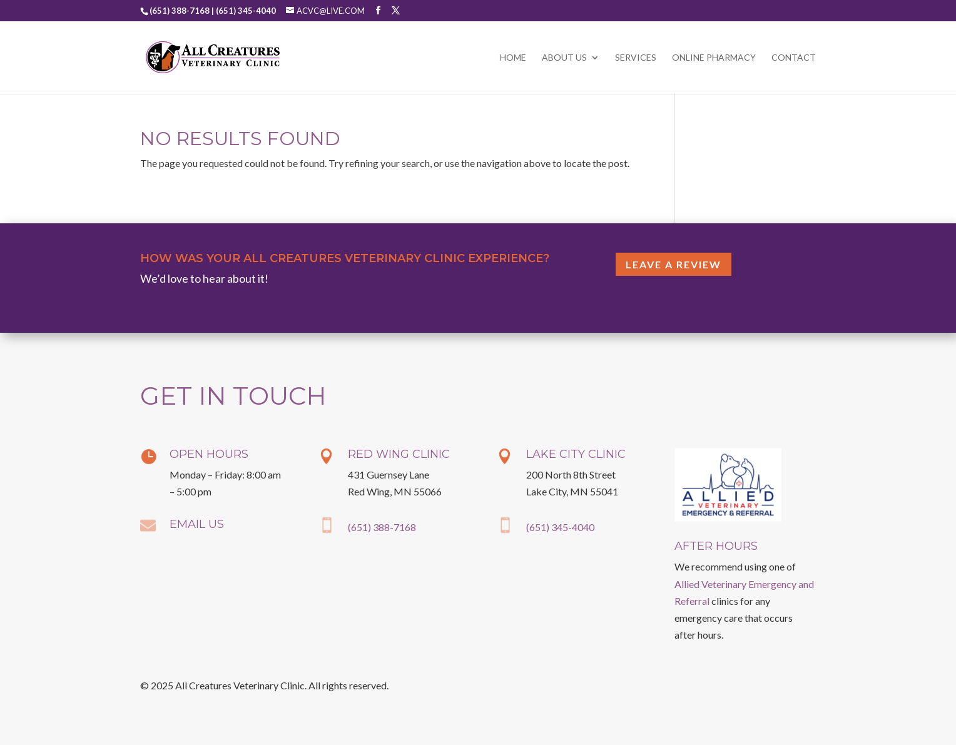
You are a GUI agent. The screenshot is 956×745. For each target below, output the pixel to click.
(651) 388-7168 (382, 527)
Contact (793, 58)
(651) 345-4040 (560, 527)
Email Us (197, 524)
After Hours (716, 546)
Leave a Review (673, 264)
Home (513, 58)
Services (635, 58)
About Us (564, 58)
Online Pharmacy (714, 58)
